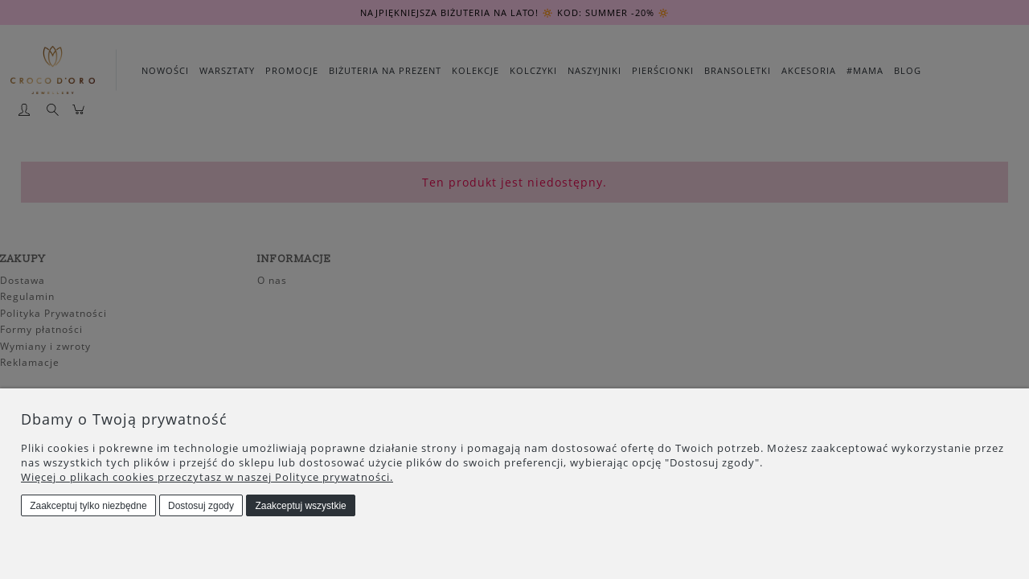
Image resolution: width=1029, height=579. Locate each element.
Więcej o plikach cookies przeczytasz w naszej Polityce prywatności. (207, 477)
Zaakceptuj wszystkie (300, 505)
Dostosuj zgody (201, 505)
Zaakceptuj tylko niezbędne (88, 505)
